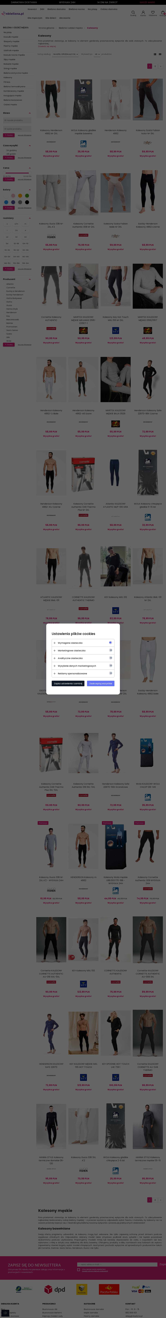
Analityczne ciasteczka (70, 658)
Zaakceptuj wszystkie (100, 683)
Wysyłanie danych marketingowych (77, 665)
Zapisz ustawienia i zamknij (68, 683)
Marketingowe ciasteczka (71, 650)
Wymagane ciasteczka (70, 643)
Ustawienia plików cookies (73, 634)
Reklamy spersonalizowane (72, 673)
